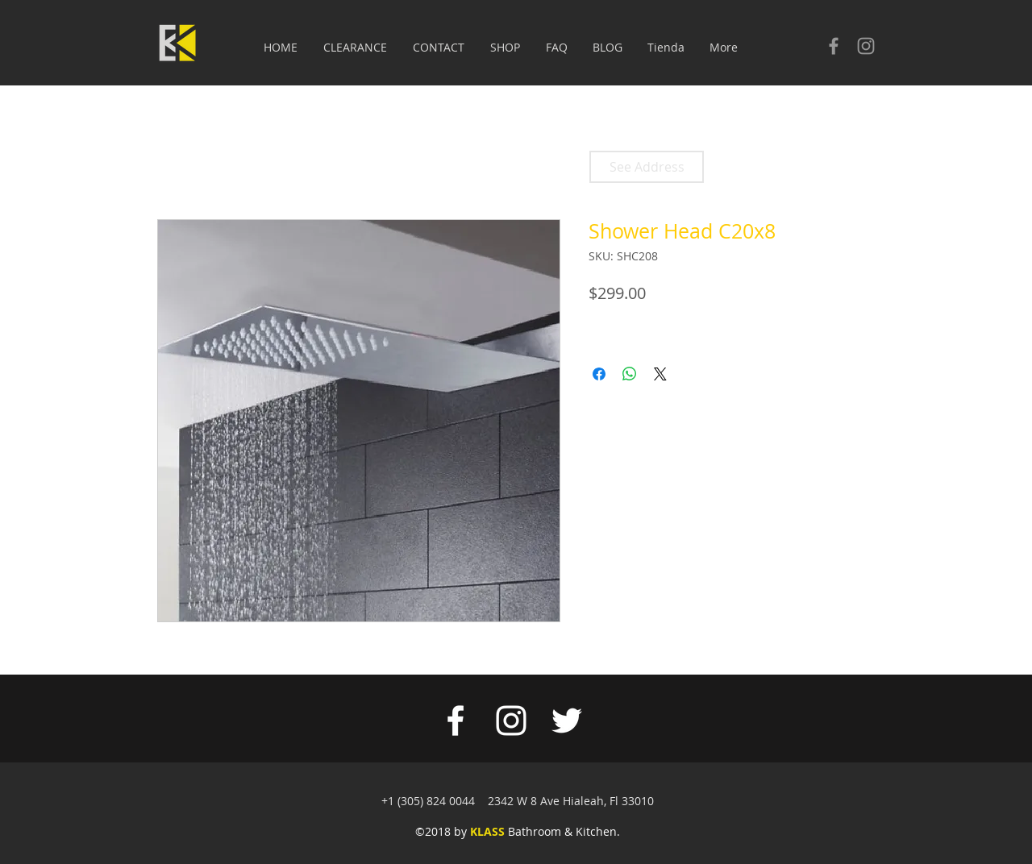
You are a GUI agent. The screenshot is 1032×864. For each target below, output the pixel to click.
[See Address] (646, 167)
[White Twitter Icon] (567, 720)
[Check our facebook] (833, 46)
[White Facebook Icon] (455, 720)
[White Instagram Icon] (511, 720)
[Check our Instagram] (866, 46)
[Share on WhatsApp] (629, 374)
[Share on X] (660, 374)
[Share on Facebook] (599, 374)
